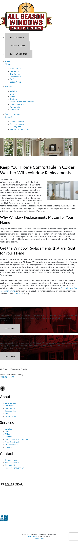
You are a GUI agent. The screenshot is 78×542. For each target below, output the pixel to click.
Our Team (14, 71)
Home (7, 61)
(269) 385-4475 (7, 377)
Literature (14, 109)
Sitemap (36, 538)
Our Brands (15, 74)
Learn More (10, 328)
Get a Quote (15, 126)
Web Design (32, 536)
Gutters (13, 99)
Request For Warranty (19, 129)
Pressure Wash (16, 107)
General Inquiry (17, 121)
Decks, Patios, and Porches (22, 101)
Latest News (15, 82)
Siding (12, 96)
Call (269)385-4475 (18, 54)
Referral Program (12, 114)
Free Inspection (17, 37)
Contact (8, 117)
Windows (14, 91)
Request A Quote (17, 45)
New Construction (18, 104)
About (8, 64)
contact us (19, 293)
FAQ (12, 79)
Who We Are (16, 68)
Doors (12, 94)
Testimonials (15, 76)
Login (42, 538)
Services (8, 86)
